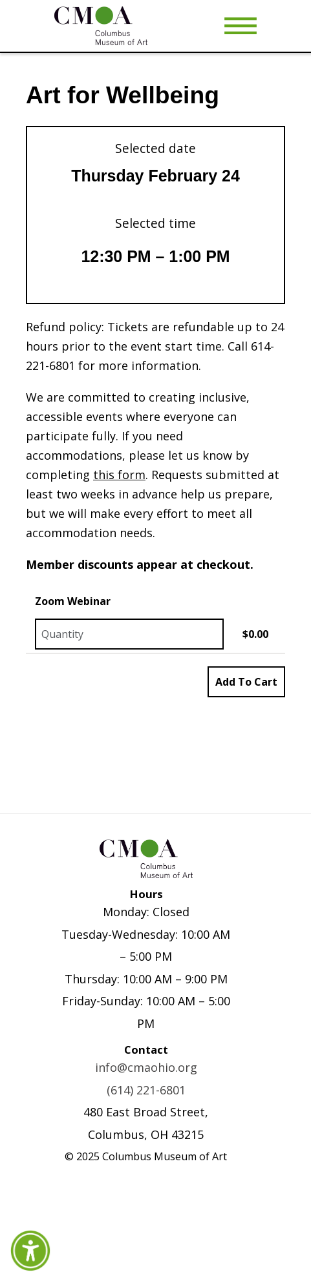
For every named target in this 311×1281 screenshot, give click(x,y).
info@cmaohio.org (146, 1067)
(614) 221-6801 (146, 1090)
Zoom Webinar (73, 601)
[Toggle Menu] (240, 26)
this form (119, 474)
